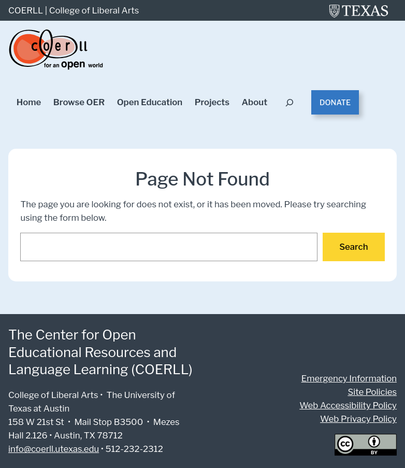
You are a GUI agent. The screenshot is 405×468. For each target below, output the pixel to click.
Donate (335, 102)
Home (29, 102)
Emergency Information (352, 378)
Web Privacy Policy (360, 418)
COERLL (25, 10)
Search (354, 246)
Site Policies (373, 391)
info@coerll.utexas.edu (52, 448)
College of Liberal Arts (92, 10)
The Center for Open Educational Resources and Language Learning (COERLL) (99, 351)
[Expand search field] (289, 102)
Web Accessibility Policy (350, 405)
